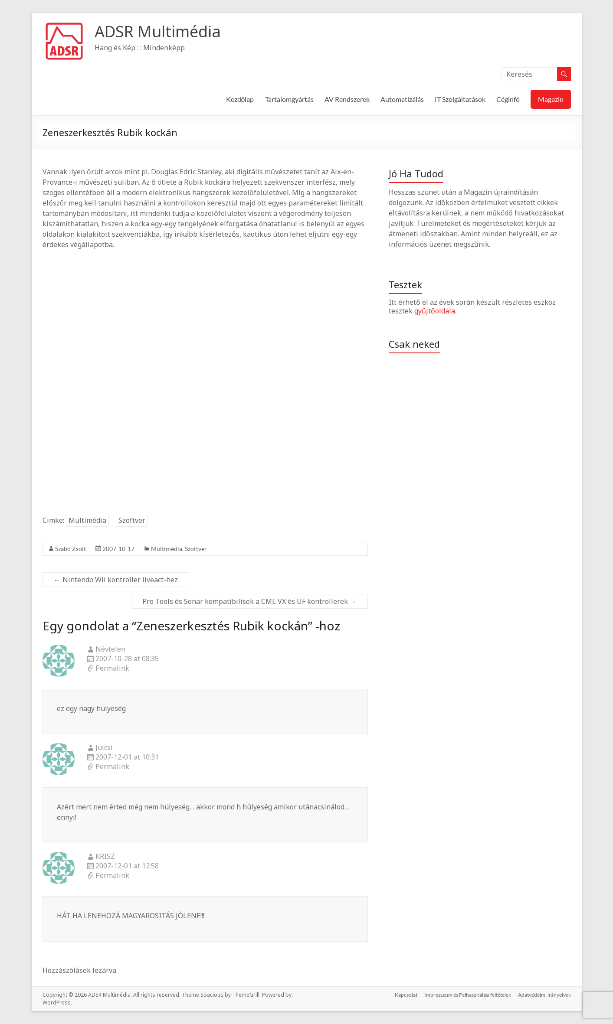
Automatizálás (402, 99)
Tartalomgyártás (289, 99)
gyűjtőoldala (434, 311)
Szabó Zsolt (70, 548)
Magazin (551, 99)
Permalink (112, 668)
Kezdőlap (240, 99)
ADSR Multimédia (158, 31)
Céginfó (508, 99)
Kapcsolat (406, 994)
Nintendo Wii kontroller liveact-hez (116, 579)
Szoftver (131, 520)
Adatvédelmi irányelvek (544, 994)
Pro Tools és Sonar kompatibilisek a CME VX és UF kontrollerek (249, 601)
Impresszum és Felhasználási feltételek (467, 994)
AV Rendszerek (347, 99)
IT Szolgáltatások (460, 99)
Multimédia (87, 520)
